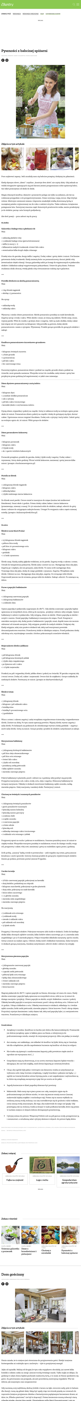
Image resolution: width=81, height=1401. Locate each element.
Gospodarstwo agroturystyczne (69, 1181)
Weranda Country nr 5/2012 (15, 1176)
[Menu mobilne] (78, 4)
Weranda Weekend (31, 14)
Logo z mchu (42, 1180)
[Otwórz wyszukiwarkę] (74, 4)
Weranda (17, 14)
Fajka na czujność (15, 1180)
